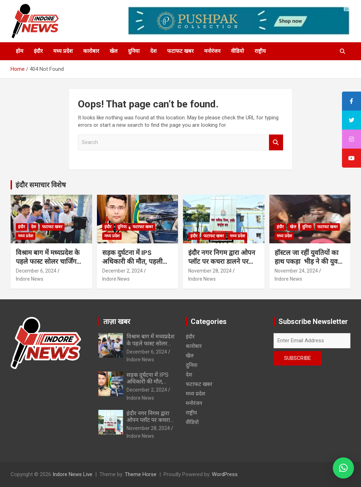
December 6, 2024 (36, 271)
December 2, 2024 (122, 271)
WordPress (225, 474)
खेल (113, 51)
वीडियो (237, 51)
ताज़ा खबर (116, 321)
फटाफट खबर (180, 51)
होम (19, 51)
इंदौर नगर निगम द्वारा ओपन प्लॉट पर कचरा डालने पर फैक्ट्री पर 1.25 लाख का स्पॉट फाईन (221, 266)
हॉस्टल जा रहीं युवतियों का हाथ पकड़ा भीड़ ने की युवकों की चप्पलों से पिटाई (310, 261)
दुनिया (134, 51)
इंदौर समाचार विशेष (41, 185)
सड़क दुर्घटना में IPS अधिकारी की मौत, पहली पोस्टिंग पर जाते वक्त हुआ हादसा (132, 266)
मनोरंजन (212, 51)
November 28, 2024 (210, 271)
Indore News (29, 279)
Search (276, 142)
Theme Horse (141, 474)
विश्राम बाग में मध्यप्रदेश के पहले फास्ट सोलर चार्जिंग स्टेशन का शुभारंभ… (48, 261)
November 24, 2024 (296, 271)
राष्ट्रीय (260, 51)
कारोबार (91, 51)
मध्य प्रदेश (63, 51)
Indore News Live (72, 474)
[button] (343, 468)
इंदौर (38, 51)
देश (153, 51)
